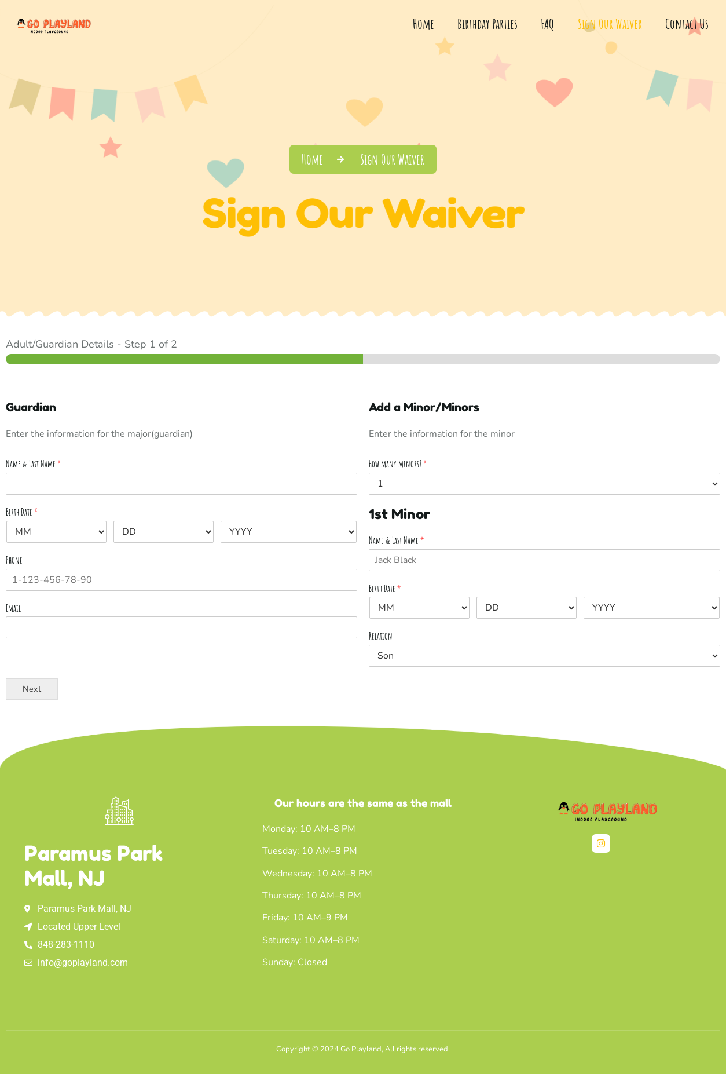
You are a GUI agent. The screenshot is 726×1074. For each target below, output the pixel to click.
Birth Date (22, 512)
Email (13, 608)
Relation (381, 636)
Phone (14, 560)
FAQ (548, 23)
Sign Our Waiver (610, 23)
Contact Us (687, 23)
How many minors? (398, 464)
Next (32, 689)
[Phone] (181, 580)
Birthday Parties (487, 23)
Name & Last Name (33, 464)
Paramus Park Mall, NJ (93, 865)
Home (423, 23)
